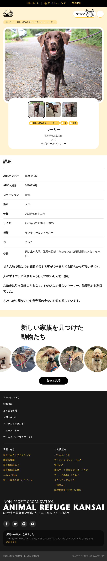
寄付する (58, 465)
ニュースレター (11, 430)
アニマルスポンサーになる (67, 460)
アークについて (11, 397)
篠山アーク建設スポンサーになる (71, 470)
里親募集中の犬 (11, 465)
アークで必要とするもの (66, 475)
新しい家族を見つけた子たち (18, 480)
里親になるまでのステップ (16, 455)
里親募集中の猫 (11, 470)
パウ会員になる (62, 455)
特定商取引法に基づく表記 (67, 490)
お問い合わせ (10, 417)
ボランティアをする (64, 480)
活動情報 (7, 404)
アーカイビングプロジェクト (18, 437)
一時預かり (60, 485)
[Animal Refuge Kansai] (8, 13)
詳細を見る (11, 542)
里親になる (9, 449)
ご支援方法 (60, 449)
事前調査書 (9, 460)
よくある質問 (10, 410)
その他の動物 (10, 475)
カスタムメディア (96, 556)
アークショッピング (13, 424)
